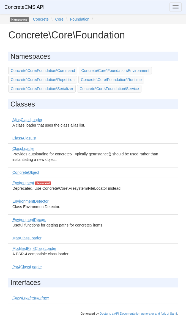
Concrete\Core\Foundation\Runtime (111, 79)
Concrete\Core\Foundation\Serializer (42, 88)
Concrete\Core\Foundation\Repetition (43, 79)
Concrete (41, 19)
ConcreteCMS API (24, 7)
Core (59, 19)
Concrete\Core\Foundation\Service (109, 88)
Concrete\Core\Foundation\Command (43, 70)
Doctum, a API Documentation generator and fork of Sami (138, 313)
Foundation (79, 19)
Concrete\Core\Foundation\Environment (115, 70)
